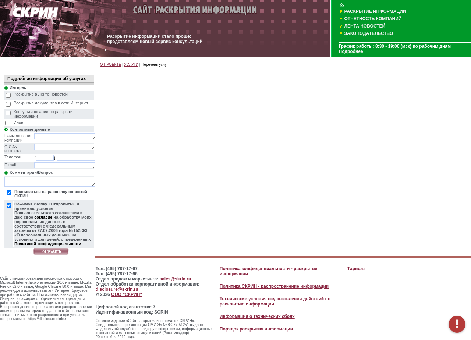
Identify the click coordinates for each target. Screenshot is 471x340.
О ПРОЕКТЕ (110, 64)
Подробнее (351, 51)
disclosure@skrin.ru (117, 289)
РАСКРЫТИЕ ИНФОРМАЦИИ (375, 11)
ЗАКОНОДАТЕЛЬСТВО (368, 33)
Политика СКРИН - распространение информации (274, 286)
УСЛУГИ (131, 64)
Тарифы (356, 268)
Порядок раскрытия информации (256, 329)
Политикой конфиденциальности (47, 243)
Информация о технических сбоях (257, 316)
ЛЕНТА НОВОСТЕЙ (365, 26)
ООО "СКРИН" (126, 294)
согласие (43, 217)
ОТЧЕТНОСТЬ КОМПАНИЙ (373, 18)
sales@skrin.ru (175, 279)
